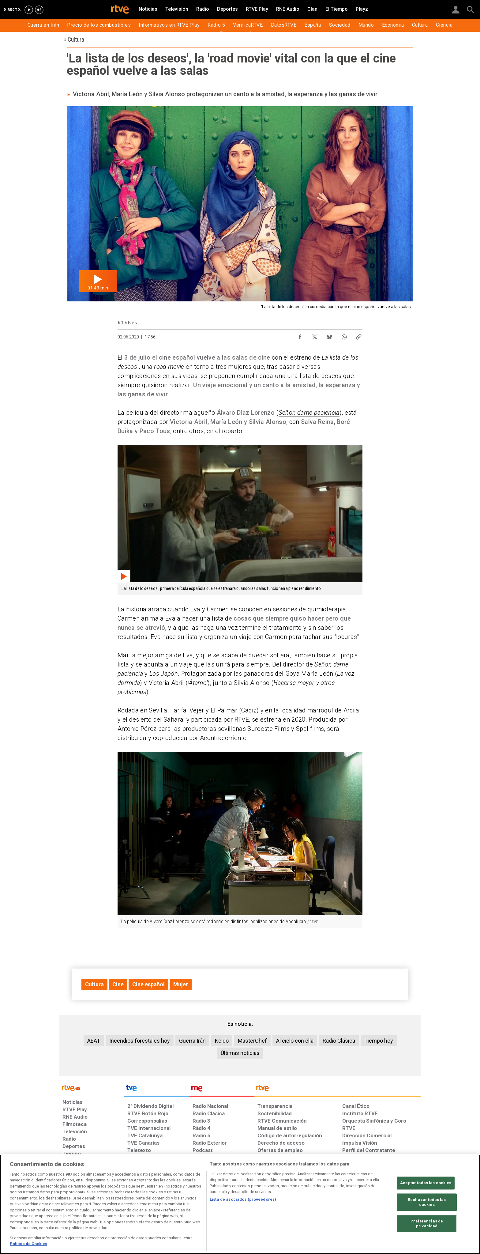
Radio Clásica (339, 1040)
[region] (240, 1204)
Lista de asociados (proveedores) (243, 1199)
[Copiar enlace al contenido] (358, 335)
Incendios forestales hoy (139, 1040)
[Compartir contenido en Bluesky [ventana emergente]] (329, 335)
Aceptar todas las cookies (425, 1183)
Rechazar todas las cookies (427, 1202)
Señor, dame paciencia (309, 412)
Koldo (222, 1040)
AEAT (93, 1040)
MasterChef (252, 1040)
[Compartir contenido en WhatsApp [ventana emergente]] (344, 335)
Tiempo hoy (378, 1040)
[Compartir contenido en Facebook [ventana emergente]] (300, 335)
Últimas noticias (240, 1053)
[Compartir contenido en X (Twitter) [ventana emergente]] (314, 335)
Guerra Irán (192, 1040)
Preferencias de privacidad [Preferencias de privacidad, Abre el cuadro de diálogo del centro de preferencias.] (427, 1224)
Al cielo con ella (294, 1040)
